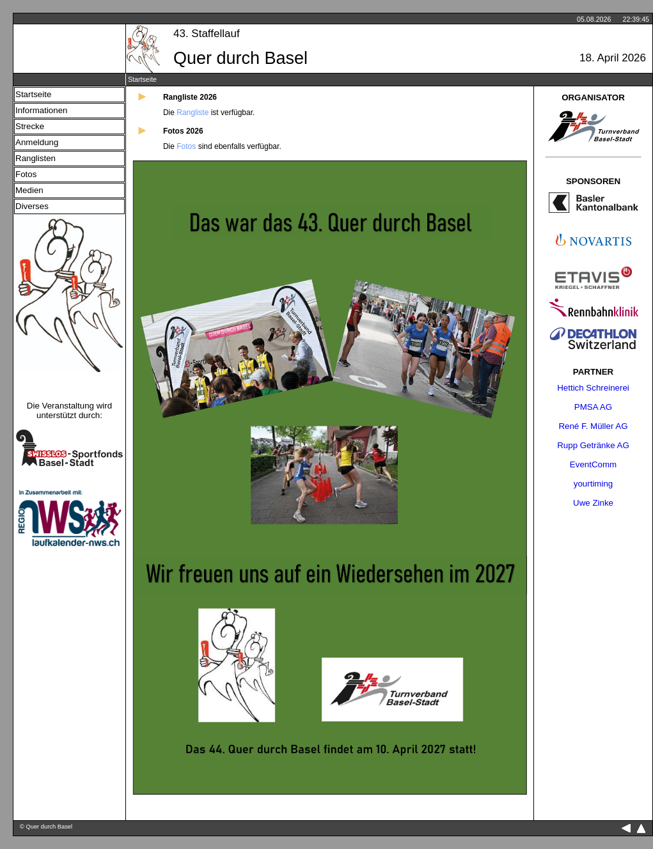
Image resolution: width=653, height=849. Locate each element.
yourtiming (593, 483)
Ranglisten (35, 158)
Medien (29, 190)
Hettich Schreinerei (593, 388)
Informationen (41, 110)
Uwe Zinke (593, 503)
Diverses (32, 206)
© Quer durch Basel (46, 826)
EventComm (593, 464)
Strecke (29, 126)
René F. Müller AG (592, 426)
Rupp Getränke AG (593, 445)
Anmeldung (36, 142)
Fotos (25, 174)
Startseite (33, 94)
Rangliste (192, 112)
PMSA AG (593, 407)
